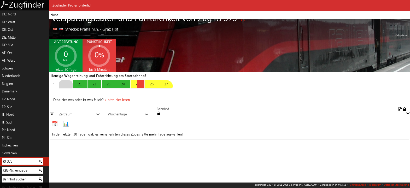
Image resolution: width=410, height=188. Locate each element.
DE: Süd (7, 45)
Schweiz (7, 68)
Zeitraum (79, 114)
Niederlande (11, 75)
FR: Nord (8, 99)
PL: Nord (8, 129)
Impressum (374, 184)
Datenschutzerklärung (396, 184)
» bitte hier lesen (117, 99)
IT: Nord (8, 114)
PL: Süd (7, 137)
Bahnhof (163, 109)
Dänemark (9, 91)
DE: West (8, 22)
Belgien (7, 83)
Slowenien (9, 153)
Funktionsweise (357, 184)
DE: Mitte (9, 37)
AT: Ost (7, 52)
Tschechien (10, 145)
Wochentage (128, 114)
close (54, 15)
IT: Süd (7, 122)
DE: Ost (7, 29)
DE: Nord (9, 14)
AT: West (8, 60)
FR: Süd (7, 106)
